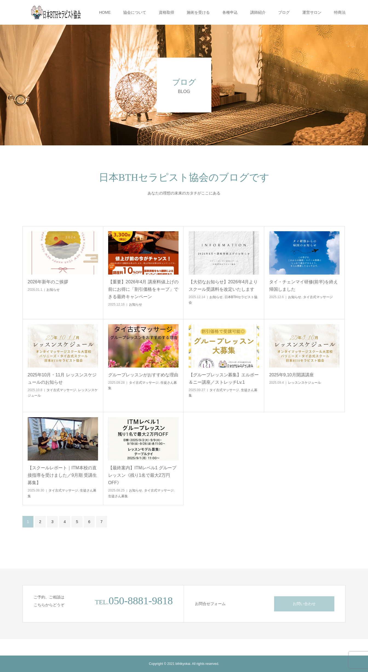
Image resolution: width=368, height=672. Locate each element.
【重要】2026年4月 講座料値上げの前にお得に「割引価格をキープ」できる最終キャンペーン (143, 289)
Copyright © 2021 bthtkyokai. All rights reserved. (184, 664)
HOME (105, 12)
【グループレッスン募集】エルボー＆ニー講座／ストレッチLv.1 (224, 378)
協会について (134, 12)
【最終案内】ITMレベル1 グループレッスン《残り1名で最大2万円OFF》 (142, 475)
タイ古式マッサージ (318, 297)
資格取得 (166, 12)
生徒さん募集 (118, 496)
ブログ (284, 12)
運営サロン (311, 12)
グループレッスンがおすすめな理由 (143, 374)
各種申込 (230, 12)
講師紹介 (258, 12)
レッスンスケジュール (304, 383)
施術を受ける (198, 12)
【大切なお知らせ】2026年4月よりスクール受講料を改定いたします (223, 285)
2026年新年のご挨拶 (48, 281)
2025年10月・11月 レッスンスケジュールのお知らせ (62, 378)
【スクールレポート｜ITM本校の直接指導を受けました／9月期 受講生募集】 (62, 475)
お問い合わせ (304, 604)
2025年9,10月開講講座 (291, 374)
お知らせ (53, 290)
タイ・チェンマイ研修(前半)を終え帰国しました (303, 285)
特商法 (340, 12)
